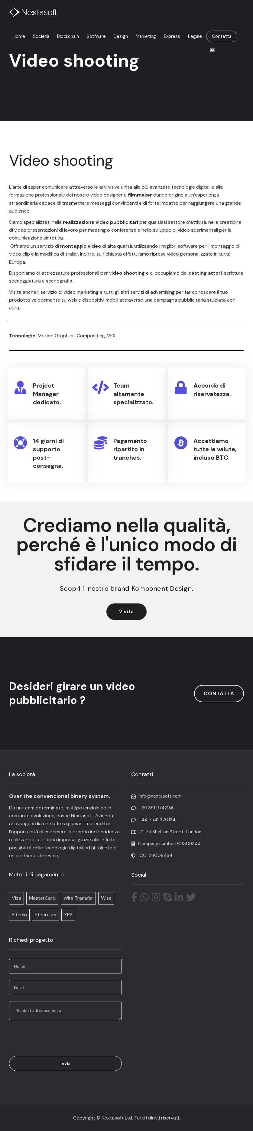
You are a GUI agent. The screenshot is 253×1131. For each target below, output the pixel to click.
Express (172, 36)
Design (121, 36)
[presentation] (55, 1038)
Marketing (146, 36)
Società (41, 36)
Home (19, 36)
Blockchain (68, 36)
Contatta (222, 36)
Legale (195, 36)
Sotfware (96, 36)
